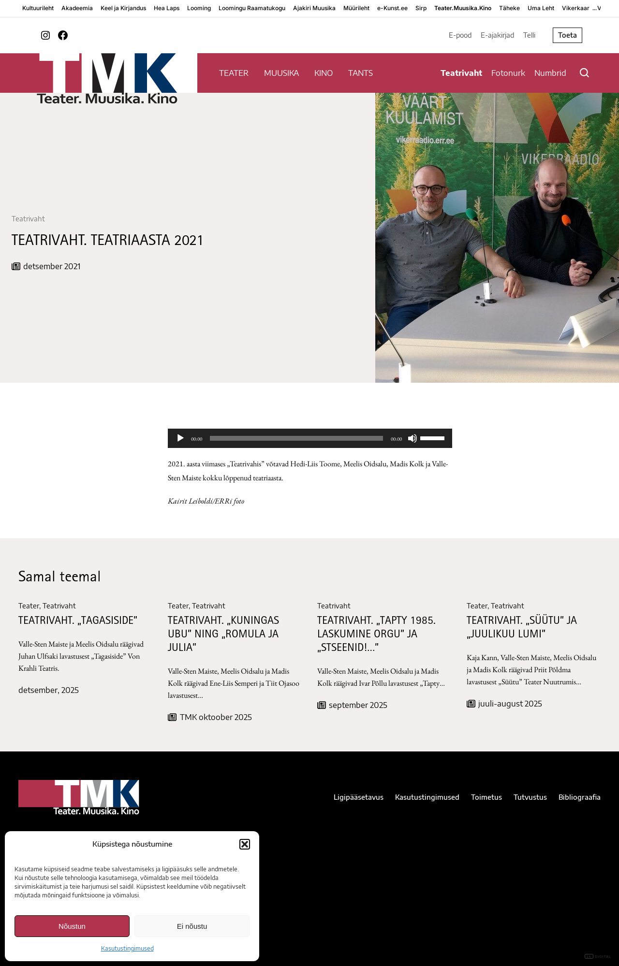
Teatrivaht (461, 73)
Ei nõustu (192, 926)
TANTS (360, 73)
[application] (310, 438)
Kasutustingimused (127, 948)
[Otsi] (584, 72)
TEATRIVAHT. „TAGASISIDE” (77, 621)
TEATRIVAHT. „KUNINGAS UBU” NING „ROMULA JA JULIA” (223, 635)
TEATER (234, 73)
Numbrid (550, 73)
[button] (245, 844)
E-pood (460, 35)
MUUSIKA (281, 73)
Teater (28, 606)
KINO (323, 73)
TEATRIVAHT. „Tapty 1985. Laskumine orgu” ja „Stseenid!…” (376, 635)
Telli (529, 35)
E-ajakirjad (497, 35)
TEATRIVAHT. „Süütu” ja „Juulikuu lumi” (522, 628)
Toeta (567, 35)
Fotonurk (508, 73)
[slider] (296, 438)
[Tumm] (412, 438)
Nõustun (72, 926)
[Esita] (180, 438)
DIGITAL (598, 956)
